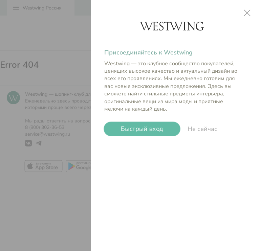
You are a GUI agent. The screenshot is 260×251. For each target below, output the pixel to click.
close (247, 12)
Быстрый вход (142, 128)
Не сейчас (202, 129)
